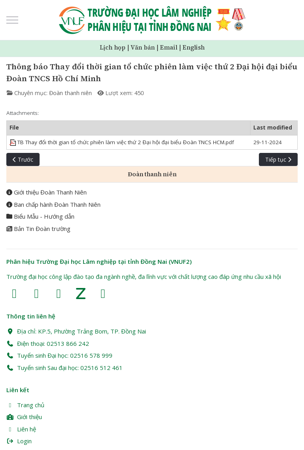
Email (168, 47)
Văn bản (143, 47)
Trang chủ (25, 405)
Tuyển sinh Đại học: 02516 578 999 (59, 355)
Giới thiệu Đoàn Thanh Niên (46, 192)
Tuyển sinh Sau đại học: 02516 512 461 (64, 368)
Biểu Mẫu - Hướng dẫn (40, 216)
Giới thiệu (24, 417)
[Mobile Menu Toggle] (12, 20)
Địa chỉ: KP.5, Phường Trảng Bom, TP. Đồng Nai (76, 331)
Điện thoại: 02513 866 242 (47, 343)
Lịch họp (112, 47)
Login (19, 441)
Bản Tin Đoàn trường (38, 229)
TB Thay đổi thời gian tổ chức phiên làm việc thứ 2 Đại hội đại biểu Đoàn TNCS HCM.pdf (122, 142)
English (193, 47)
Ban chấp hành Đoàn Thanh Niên (53, 204)
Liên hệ (21, 429)
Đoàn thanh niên (70, 93)
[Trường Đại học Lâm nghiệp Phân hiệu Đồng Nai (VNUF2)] (152, 20)
